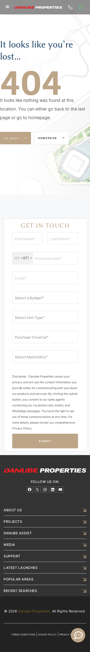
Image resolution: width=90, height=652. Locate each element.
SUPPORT (12, 556)
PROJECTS (13, 521)
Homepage (51, 138)
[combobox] (22, 258)
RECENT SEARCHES (20, 591)
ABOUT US (13, 510)
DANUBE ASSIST (18, 533)
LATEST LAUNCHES (20, 568)
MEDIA (9, 544)
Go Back (15, 138)
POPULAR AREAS (18, 579)
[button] (7, 7)
